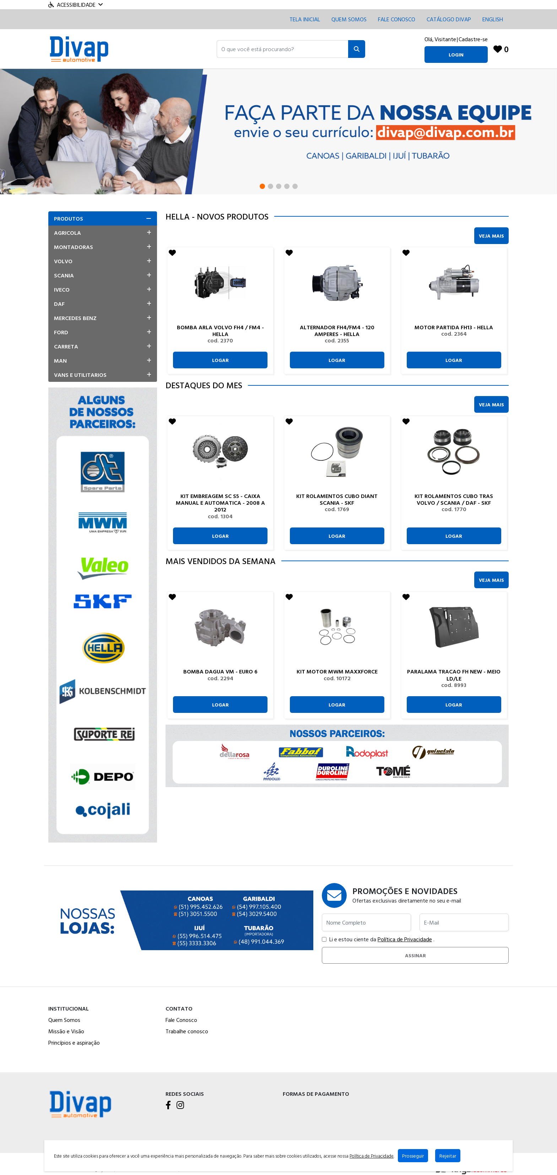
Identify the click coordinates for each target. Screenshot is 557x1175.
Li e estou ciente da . (378, 939)
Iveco (62, 289)
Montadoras (73, 247)
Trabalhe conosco (187, 1031)
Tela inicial (305, 19)
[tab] (102, 218)
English (492, 19)
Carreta (66, 346)
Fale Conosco (181, 1020)
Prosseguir (413, 1155)
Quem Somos (349, 19)
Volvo (63, 261)
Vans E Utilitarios (80, 374)
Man (60, 360)
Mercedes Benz (75, 318)
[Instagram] (180, 1105)
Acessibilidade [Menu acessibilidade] (75, 4)
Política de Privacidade (405, 939)
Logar (220, 360)
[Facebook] (168, 1105)
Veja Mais (491, 235)
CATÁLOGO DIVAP (449, 19)
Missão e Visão (66, 1031)
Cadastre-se (473, 39)
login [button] (456, 54)
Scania (64, 275)
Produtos (68, 218)
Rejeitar (447, 1155)
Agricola (67, 232)
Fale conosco (396, 19)
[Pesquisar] (356, 49)
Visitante (445, 39)
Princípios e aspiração (74, 1042)
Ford (61, 332)
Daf (59, 303)
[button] (282, 49)
